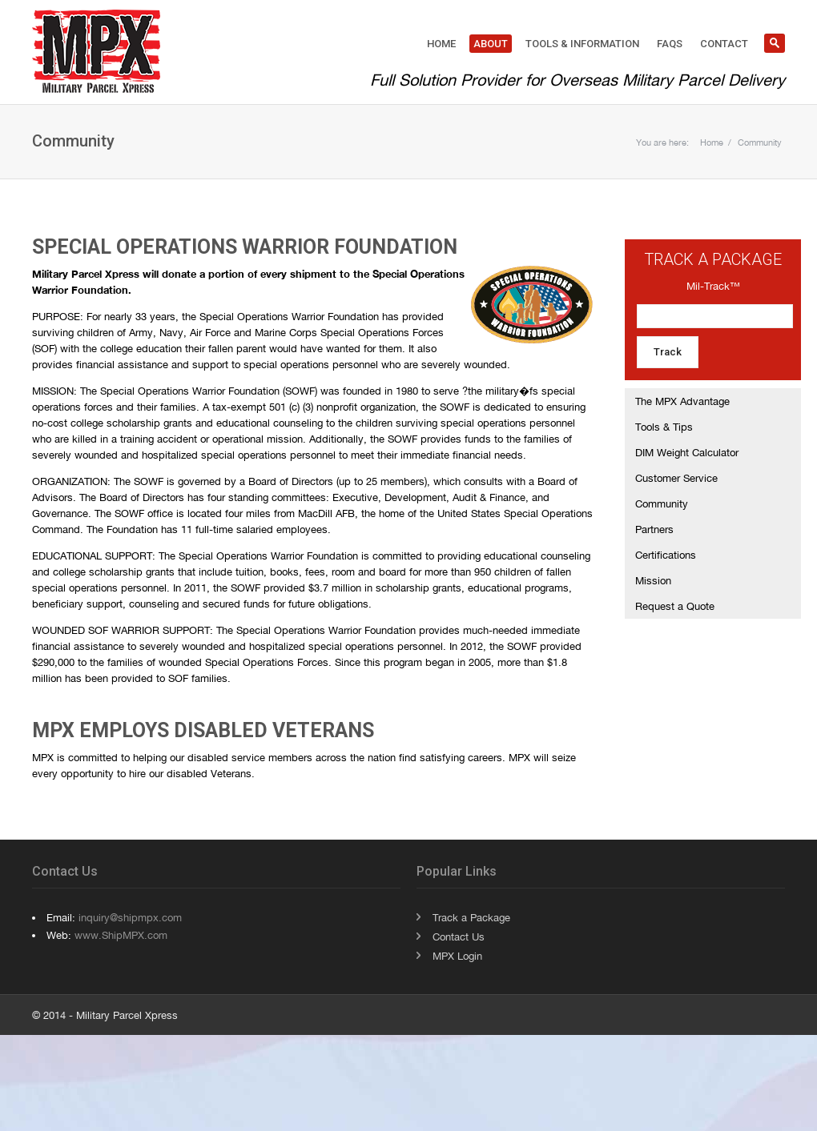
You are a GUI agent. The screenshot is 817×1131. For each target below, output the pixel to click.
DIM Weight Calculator (687, 452)
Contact (724, 44)
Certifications (665, 554)
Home (441, 44)
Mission (653, 580)
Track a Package (471, 917)
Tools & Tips (664, 426)
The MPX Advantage (682, 401)
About (490, 44)
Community (760, 142)
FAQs (669, 44)
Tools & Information (582, 44)
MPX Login (457, 955)
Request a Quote (674, 606)
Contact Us (459, 936)
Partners (654, 529)
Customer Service (676, 477)
